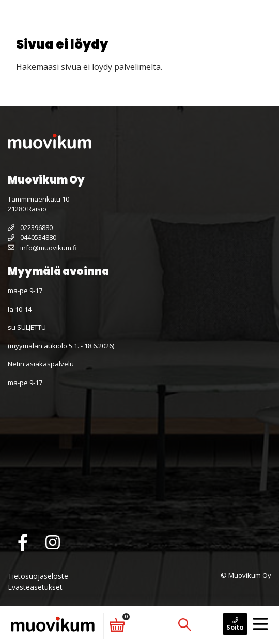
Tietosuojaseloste (38, 576)
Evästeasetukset (35, 587)
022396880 (30, 227)
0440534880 (32, 237)
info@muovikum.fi (42, 247)
